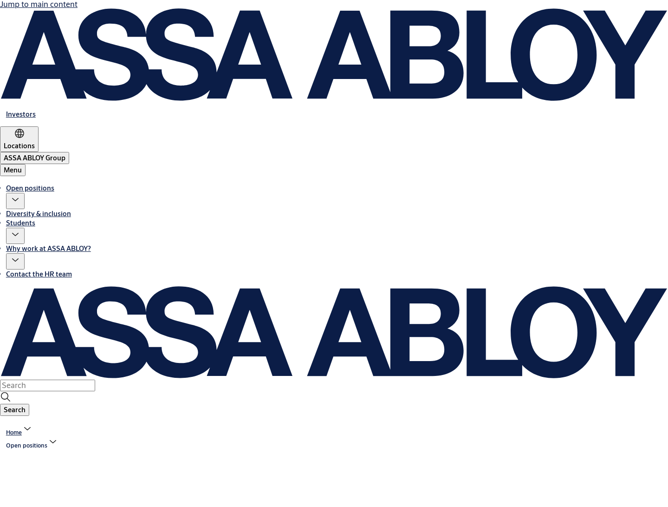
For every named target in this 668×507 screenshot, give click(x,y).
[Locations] (19, 139)
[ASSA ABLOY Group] (34, 158)
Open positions (30, 188)
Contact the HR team (39, 274)
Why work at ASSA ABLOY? (48, 248)
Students (20, 222)
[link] (21, 114)
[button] (15, 201)
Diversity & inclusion (38, 213)
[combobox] (47, 385)
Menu (13, 169)
